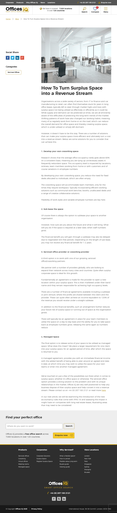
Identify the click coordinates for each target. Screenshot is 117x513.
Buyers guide (64, 464)
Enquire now (64, 435)
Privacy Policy (36, 509)
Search (69, 426)
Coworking (22, 458)
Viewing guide (65, 467)
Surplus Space (41, 458)
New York (87, 458)
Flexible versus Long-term (68, 461)
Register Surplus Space (45, 461)
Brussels (87, 472)
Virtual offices (23, 461)
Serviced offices (23, 456)
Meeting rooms (23, 464)
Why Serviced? (66, 450)
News (43, 2)
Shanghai (87, 469)
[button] (104, 2)
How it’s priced (65, 458)
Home (8, 19)
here (104, 390)
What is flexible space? (67, 456)
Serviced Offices (13, 72)
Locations (51, 2)
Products (19, 2)
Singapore (87, 464)
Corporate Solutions (43, 456)
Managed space (23, 467)
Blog (17, 19)
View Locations (91, 450)
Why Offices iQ (32, 2)
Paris (86, 461)
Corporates (42, 450)
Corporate (10, 2)
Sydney (86, 467)
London (87, 456)
